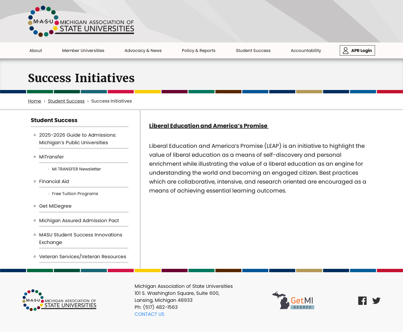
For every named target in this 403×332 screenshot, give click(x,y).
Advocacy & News (143, 50)
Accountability (306, 50)
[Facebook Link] (362, 300)
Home (34, 101)
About (35, 50)
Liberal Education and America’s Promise (208, 126)
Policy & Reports (198, 50)
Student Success (253, 50)
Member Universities (83, 50)
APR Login (361, 50)
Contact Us (149, 314)
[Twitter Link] (376, 300)
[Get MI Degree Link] (293, 300)
